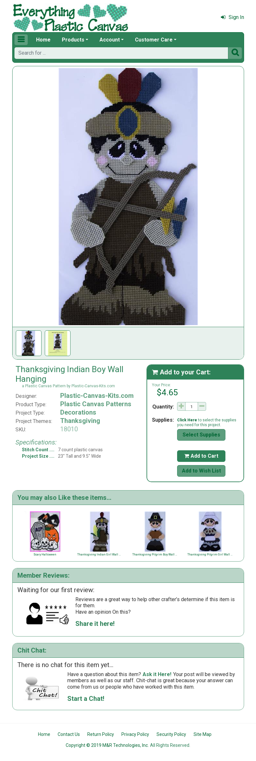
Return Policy (100, 734)
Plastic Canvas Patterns (95, 404)
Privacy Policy (135, 734)
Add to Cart (201, 456)
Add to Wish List (201, 471)
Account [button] (110, 40)
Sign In (232, 17)
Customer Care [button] (154, 40)
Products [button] (73, 40)
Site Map (203, 734)
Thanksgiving (80, 421)
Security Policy (171, 734)
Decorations (78, 412)
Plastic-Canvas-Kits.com (97, 395)
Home (43, 40)
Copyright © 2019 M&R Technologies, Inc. (107, 745)
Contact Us (69, 734)
